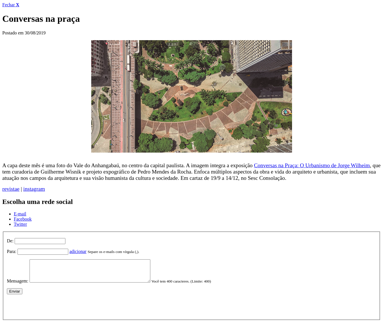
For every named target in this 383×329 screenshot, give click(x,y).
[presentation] (50, 310)
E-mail (20, 213)
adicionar (78, 251)
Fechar (10, 4)
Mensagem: (17, 285)
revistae (11, 189)
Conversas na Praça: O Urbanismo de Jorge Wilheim (312, 165)
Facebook (23, 219)
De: (10, 240)
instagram (34, 189)
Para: (11, 251)
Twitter (20, 224)
